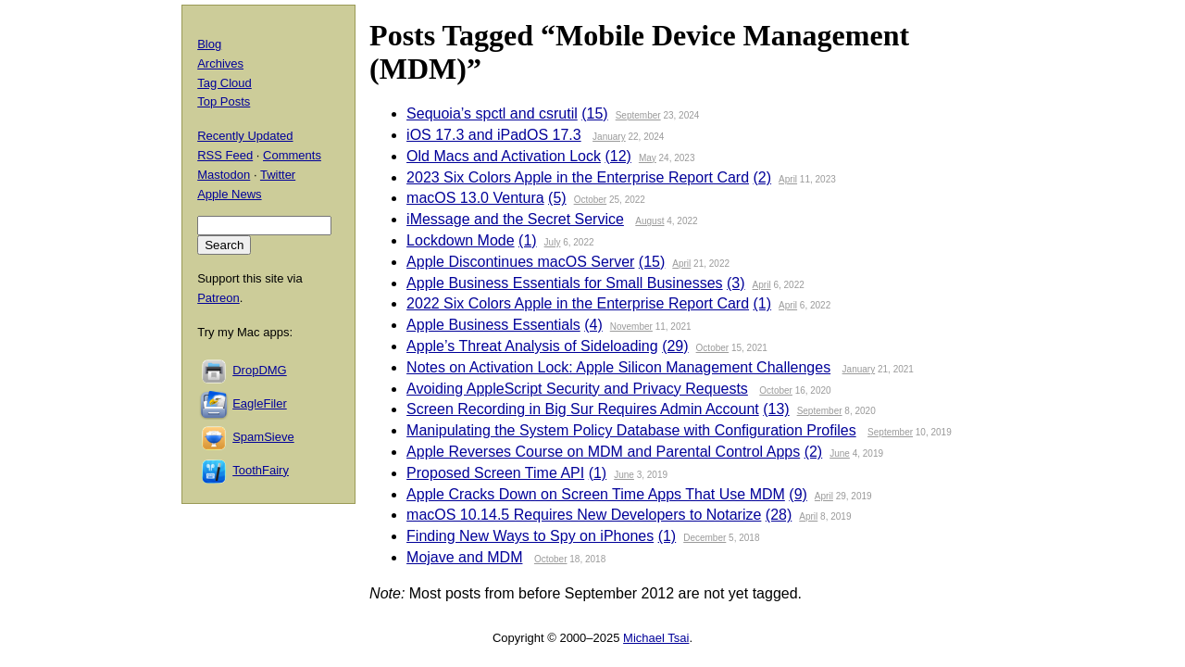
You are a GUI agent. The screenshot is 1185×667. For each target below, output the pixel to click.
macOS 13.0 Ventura (475, 198)
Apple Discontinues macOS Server (520, 262)
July (552, 242)
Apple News (229, 194)
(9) (798, 494)
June (840, 453)
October (590, 200)
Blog (209, 44)
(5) (557, 198)
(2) (763, 177)
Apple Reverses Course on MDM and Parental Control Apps (603, 451)
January (609, 137)
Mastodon (223, 175)
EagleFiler (259, 403)
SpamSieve (262, 437)
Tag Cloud (224, 83)
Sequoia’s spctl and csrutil (492, 113)
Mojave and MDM (464, 557)
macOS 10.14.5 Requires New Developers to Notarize (583, 514)
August (649, 221)
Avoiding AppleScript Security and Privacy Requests (577, 388)
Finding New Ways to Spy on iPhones (530, 536)
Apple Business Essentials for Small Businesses (564, 283)
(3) (736, 283)
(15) (594, 113)
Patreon (218, 298)
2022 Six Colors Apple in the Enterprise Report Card (577, 303)
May (647, 158)
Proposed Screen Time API (495, 473)
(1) (527, 240)
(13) (776, 409)
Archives (220, 63)
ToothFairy (260, 470)
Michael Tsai (656, 638)
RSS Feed (225, 155)
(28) (779, 514)
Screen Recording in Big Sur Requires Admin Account (582, 409)
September (638, 115)
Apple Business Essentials (493, 325)
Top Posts (223, 101)
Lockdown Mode (460, 240)
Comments (292, 155)
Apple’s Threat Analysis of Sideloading (532, 346)
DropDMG (259, 370)
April (788, 179)
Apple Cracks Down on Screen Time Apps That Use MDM (595, 494)
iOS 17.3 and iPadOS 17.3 (493, 135)
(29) (675, 346)
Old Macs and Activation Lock (503, 156)
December (704, 538)
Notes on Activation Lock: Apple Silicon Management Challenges (618, 367)
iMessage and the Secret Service (515, 219)
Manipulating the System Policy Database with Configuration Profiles (631, 430)
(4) (593, 325)
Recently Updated (245, 136)
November (631, 326)
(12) (617, 156)
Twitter (277, 175)
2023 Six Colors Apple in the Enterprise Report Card (577, 177)
